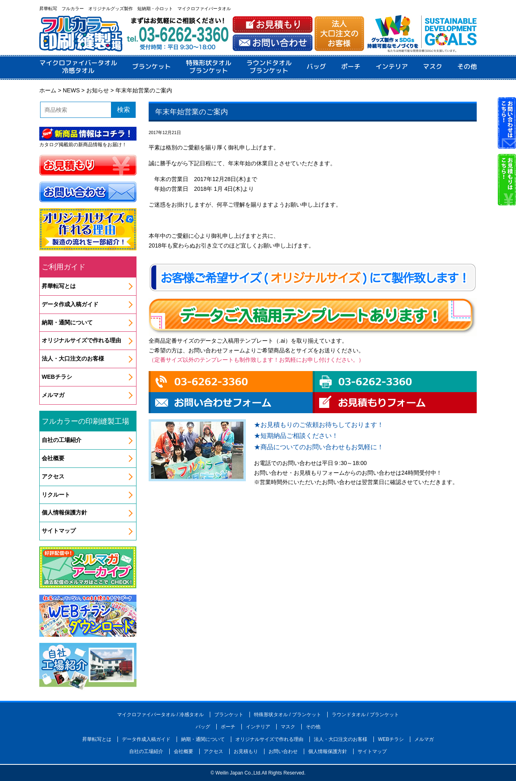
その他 (467, 66)
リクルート (56, 494)
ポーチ (350, 66)
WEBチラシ (57, 376)
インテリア (391, 66)
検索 (123, 109)
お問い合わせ (283, 751)
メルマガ (53, 395)
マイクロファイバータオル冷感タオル (78, 66)
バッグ (316, 66)
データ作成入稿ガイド (70, 304)
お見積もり (246, 751)
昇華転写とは (59, 286)
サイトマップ (59, 530)
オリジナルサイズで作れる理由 (81, 340)
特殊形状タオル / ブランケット (287, 714)
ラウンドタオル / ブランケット (365, 714)
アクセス (53, 476)
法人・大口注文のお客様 (73, 358)
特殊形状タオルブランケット (208, 66)
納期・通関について (67, 322)
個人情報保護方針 (64, 512)
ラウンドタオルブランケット (269, 66)
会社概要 (53, 458)
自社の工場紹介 (61, 440)
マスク (432, 66)
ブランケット (151, 66)
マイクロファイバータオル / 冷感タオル (160, 714)
